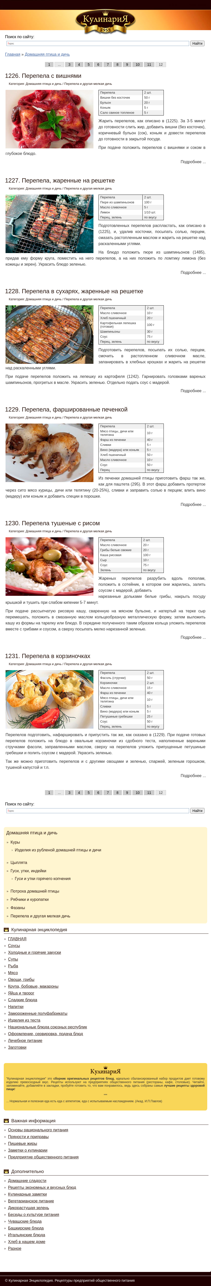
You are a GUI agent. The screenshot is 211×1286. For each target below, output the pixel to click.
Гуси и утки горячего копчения (43, 878)
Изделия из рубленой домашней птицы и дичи (58, 850)
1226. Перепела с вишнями (43, 75)
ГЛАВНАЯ (17, 939)
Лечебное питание (25, 1040)
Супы (13, 959)
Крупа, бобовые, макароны (33, 986)
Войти (173, 5)
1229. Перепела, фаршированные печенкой (66, 409)
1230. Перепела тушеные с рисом (52, 523)
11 (149, 65)
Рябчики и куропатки (30, 899)
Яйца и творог (21, 993)
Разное (14, 1248)
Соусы (14, 946)
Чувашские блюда (25, 1221)
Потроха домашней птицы (35, 891)
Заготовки (17, 1047)
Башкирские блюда (26, 1228)
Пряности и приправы (28, 1137)
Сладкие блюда (22, 1000)
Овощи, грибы (21, 979)
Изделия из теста (24, 1020)
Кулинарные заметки (27, 1194)
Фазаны (18, 908)
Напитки (15, 1007)
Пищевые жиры (22, 1143)
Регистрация (197, 5)
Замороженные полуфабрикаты (37, 1013)
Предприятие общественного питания (43, 1157)
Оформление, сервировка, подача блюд (45, 1034)
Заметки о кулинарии (27, 1150)
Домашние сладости (27, 1181)
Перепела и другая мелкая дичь (88, 84)
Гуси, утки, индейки (28, 871)
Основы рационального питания (38, 1130)
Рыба (13, 966)
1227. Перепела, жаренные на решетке (60, 180)
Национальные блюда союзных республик (47, 1027)
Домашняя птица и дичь (44, 84)
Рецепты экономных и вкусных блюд (42, 1187)
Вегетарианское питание (31, 1201)
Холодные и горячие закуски (34, 952)
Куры (15, 842)
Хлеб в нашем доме (26, 1242)
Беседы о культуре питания (33, 1214)
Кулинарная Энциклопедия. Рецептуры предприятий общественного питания (72, 1280)
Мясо (13, 973)
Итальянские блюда (26, 1235)
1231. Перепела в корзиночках (47, 656)
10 (138, 65)
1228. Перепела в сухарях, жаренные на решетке (74, 291)
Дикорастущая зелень (28, 1208)
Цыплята (19, 862)
